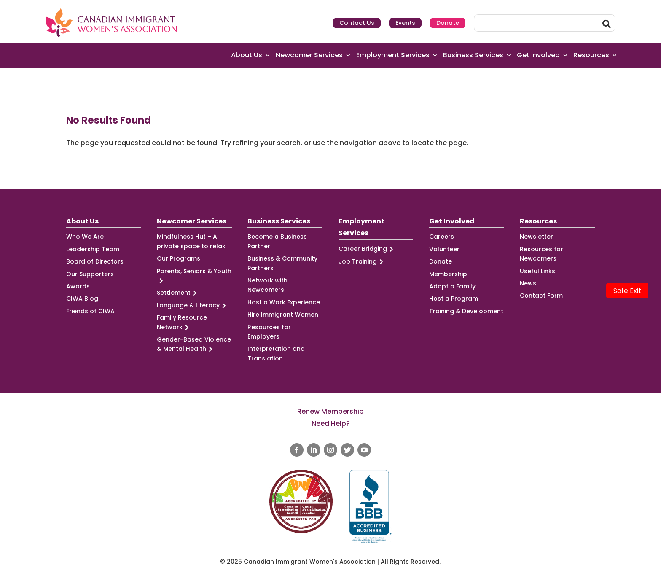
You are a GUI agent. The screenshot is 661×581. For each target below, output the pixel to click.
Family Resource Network (182, 322)
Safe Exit (627, 291)
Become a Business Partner (277, 241)
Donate (447, 23)
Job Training (362, 261)
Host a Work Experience (283, 302)
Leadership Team (92, 249)
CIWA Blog (82, 298)
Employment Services (393, 55)
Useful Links (537, 271)
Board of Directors (95, 261)
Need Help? (331, 423)
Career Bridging (367, 249)
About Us (246, 55)
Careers (441, 236)
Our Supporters (90, 274)
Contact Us (356, 23)
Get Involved (538, 55)
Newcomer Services (309, 55)
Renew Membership (330, 411)
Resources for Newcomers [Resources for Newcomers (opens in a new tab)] (541, 254)
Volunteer (444, 249)
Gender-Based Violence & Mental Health (194, 344)
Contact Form (541, 295)
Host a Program (453, 298)
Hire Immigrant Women (282, 314)
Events (405, 23)
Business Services (473, 55)
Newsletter (536, 236)
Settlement (178, 292)
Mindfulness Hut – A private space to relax (191, 241)
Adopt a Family (452, 286)
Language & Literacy (192, 305)
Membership (448, 274)
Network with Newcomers (267, 285)
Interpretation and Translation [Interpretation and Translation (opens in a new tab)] (276, 353)
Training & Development (466, 311)
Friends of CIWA (90, 311)
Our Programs (178, 258)
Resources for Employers (269, 332)
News (528, 283)
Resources (591, 55)
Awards (78, 286)
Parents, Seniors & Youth (194, 276)
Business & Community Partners (282, 263)
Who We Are (85, 236)
